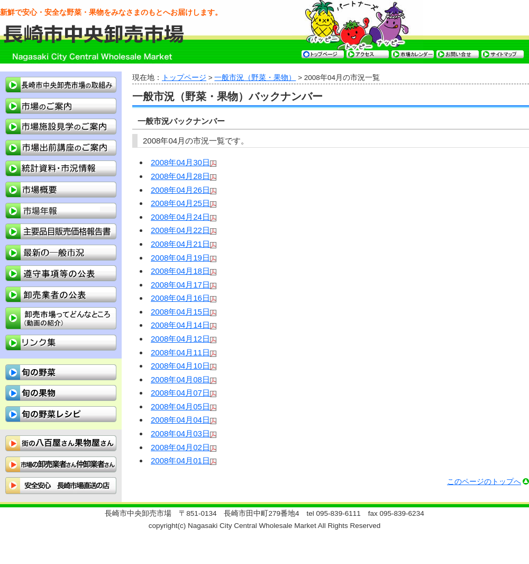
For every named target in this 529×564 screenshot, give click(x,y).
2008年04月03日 (180, 433)
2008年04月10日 (180, 365)
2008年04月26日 (180, 189)
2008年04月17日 (180, 284)
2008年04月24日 (180, 216)
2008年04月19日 (180, 257)
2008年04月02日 (180, 447)
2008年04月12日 (180, 338)
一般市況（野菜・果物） (255, 78)
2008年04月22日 (180, 230)
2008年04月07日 (180, 392)
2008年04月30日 (180, 162)
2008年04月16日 (180, 297)
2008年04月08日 (180, 379)
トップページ (184, 78)
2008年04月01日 (180, 460)
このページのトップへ (484, 482)
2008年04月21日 (180, 243)
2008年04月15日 (180, 311)
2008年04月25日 (180, 203)
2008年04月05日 (180, 406)
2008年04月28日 (180, 176)
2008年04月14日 (180, 324)
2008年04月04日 (180, 419)
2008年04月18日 (180, 270)
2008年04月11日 (180, 352)
